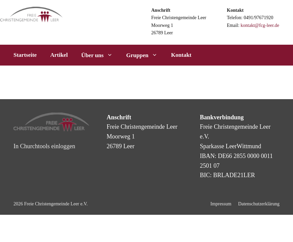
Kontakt (181, 55)
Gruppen (145, 55)
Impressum (220, 203)
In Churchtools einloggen (44, 146)
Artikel (59, 55)
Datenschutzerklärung (259, 203)
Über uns (100, 55)
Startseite (25, 55)
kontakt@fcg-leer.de (260, 25)
